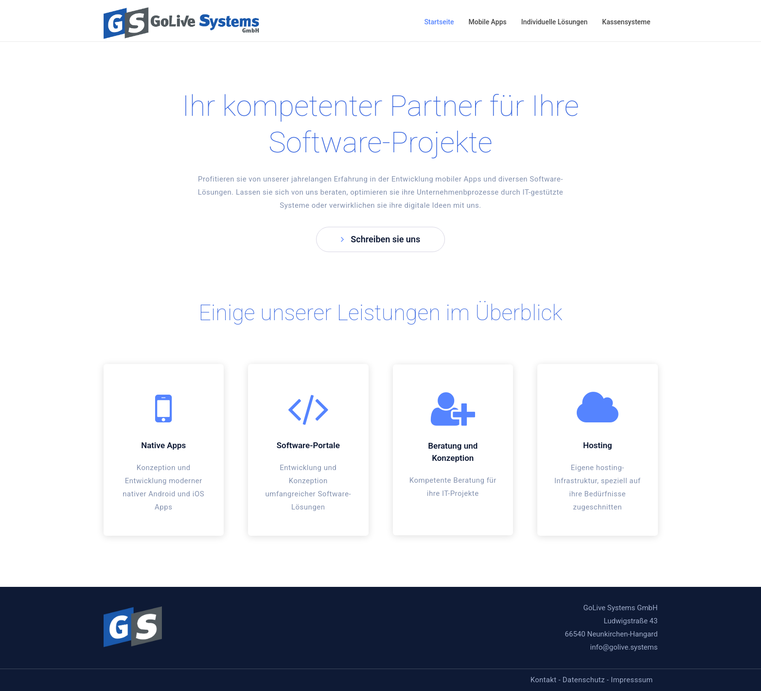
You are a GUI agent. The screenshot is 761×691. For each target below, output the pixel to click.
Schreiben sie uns (380, 239)
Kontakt (544, 679)
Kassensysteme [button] (626, 22)
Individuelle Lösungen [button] (554, 22)
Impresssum (632, 679)
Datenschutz (584, 679)
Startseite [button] (439, 22)
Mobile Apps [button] (487, 22)
